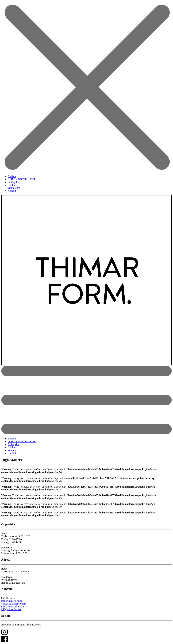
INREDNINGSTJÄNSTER (22, 179)
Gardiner (12, 185)
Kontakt (12, 190)
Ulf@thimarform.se (11, 609)
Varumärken (14, 187)
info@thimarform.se (11, 600)
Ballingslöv (13, 182)
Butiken (12, 176)
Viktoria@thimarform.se (13, 603)
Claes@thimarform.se (12, 606)
